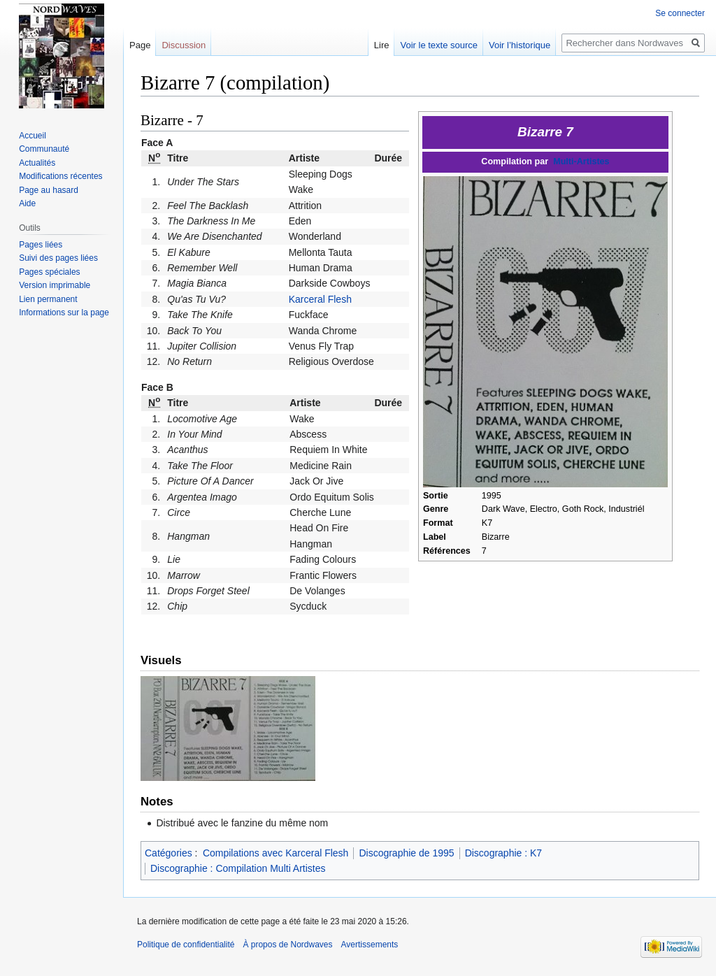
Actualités (37, 163)
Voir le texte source (439, 45)
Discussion (184, 45)
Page (139, 45)
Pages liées (40, 245)
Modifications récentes (60, 176)
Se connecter (680, 13)
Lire (381, 45)
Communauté (44, 149)
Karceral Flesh (320, 299)
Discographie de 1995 (406, 853)
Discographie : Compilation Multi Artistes (238, 868)
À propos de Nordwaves (287, 944)
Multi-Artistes (581, 161)
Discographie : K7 (504, 853)
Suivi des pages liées (58, 258)
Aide (27, 203)
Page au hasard (48, 190)
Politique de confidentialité (185, 944)
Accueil (32, 136)
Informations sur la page (64, 312)
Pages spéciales (49, 272)
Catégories (168, 853)
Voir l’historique (519, 45)
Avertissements (370, 944)
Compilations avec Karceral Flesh (276, 853)
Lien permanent (48, 299)
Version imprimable (54, 285)
